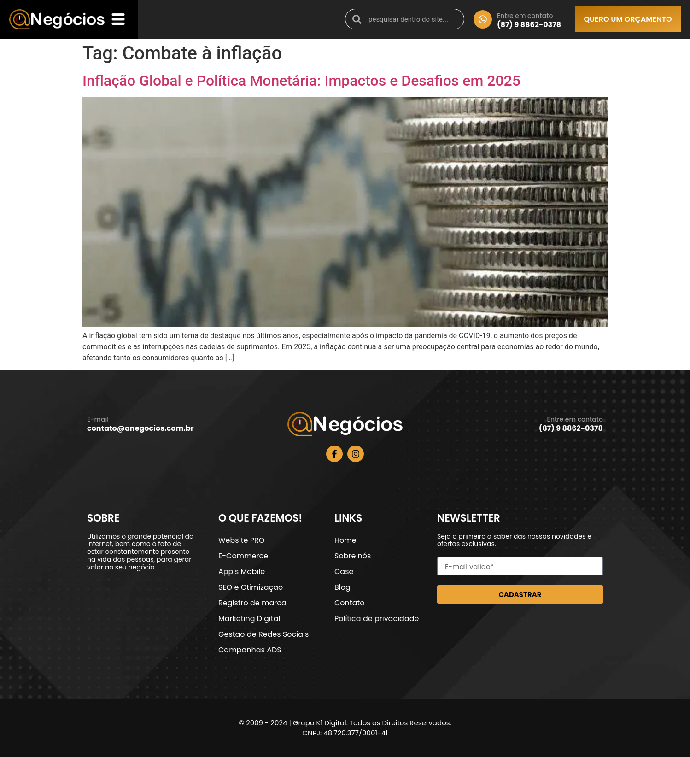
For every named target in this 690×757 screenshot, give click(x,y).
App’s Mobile (241, 571)
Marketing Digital (249, 618)
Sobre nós (352, 556)
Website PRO (241, 540)
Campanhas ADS (249, 650)
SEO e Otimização (250, 587)
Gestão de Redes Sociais (263, 634)
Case (343, 571)
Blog (342, 587)
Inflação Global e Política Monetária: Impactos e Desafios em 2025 (301, 80)
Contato (349, 603)
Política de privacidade (376, 618)
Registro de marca (252, 603)
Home (345, 540)
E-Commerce (243, 556)
